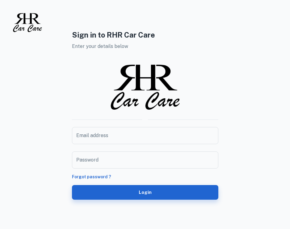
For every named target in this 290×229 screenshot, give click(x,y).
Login (145, 192)
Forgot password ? (91, 176)
